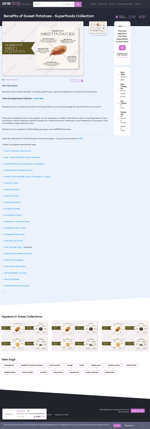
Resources (102, 4)
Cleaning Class (12, 190)
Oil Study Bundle (12, 209)
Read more (129, 425)
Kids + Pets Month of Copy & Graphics (22, 157)
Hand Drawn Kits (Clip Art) (17, 286)
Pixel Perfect (12, 80)
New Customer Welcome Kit (18, 151)
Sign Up (122, 47)
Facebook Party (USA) (15, 228)
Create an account (125, 4)
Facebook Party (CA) (15, 234)
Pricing (112, 4)
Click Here (38, 99)
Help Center (47, 415)
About (93, 4)
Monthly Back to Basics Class (19, 170)
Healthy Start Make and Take (18, 254)
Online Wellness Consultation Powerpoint (24, 164)
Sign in (138, 4)
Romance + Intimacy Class (17, 222)
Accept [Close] (117, 425)
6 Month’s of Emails (14, 241)
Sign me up (137, 411)
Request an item (61, 415)
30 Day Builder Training (15, 273)
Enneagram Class (13, 215)
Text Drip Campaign (14, 260)
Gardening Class (13, 202)
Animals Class (11, 183)
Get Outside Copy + (14, 247)
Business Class (12, 196)
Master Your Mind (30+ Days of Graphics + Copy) (27, 177)
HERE (80, 139)
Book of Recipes (12, 279)
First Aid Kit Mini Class (15, 267)
